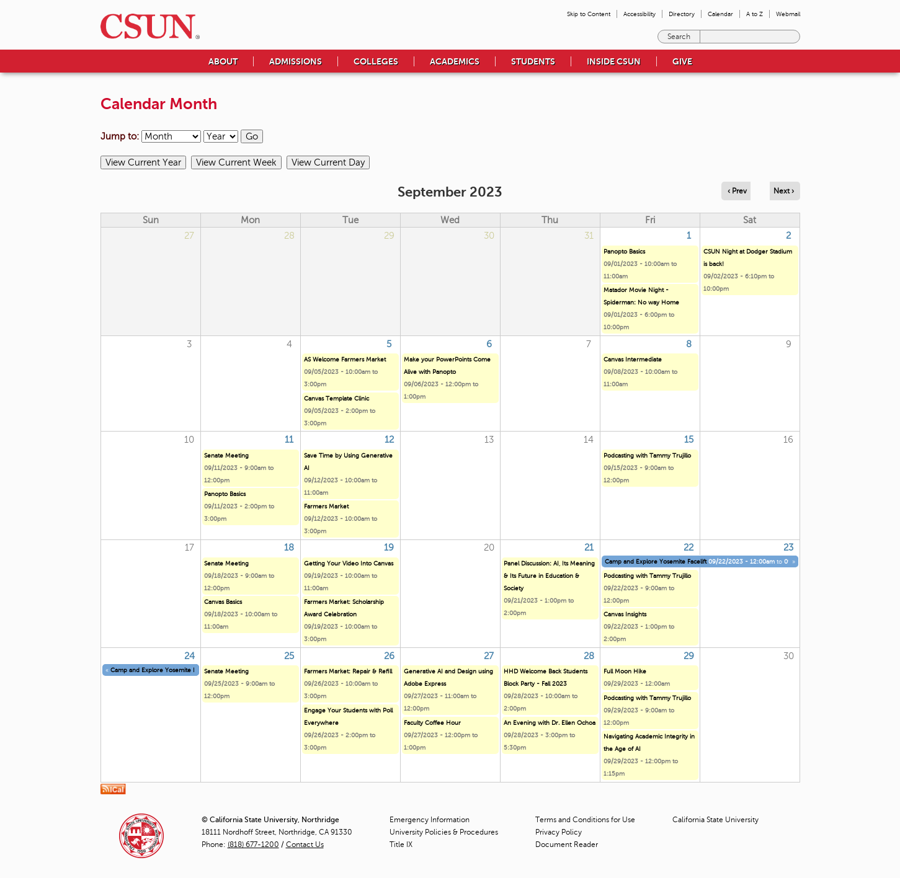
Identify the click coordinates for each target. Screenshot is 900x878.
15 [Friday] (688, 440)
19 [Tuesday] (389, 547)
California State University (715, 819)
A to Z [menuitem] (754, 14)
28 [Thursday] (589, 656)
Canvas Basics (223, 601)
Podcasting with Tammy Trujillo (647, 455)
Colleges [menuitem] (376, 61)
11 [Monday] (289, 440)
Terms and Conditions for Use (585, 819)
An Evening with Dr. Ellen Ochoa (549, 722)
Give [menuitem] (682, 61)
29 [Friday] (689, 656)
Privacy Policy (558, 832)
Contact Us (305, 844)
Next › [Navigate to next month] (783, 191)
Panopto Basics (624, 251)
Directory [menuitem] (682, 14)
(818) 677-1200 (253, 844)
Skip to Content (588, 14)
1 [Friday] (689, 236)
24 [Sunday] (189, 656)
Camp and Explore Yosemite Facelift (655, 561)
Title (401, 844)
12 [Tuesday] (389, 440)
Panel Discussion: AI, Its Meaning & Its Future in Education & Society (549, 576)
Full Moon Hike (625, 671)
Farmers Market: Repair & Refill (348, 671)
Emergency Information (430, 819)
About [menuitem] (223, 61)
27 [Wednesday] (489, 656)
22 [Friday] (688, 547)
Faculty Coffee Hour (432, 722)
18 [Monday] (289, 547)
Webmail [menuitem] (788, 14)
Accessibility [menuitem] (639, 14)
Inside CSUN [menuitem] (614, 61)
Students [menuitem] (533, 61)
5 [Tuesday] (388, 344)
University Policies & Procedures (444, 832)
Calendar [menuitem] (720, 14)
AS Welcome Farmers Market (345, 359)
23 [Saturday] (788, 547)
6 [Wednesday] (489, 344)
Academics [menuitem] (454, 61)
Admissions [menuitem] (295, 61)
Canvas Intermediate (633, 359)
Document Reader (566, 844)
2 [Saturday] (788, 236)
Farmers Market (326, 506)
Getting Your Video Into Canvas (348, 563)
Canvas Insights (625, 614)
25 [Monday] (289, 656)
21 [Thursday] (589, 547)
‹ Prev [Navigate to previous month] (737, 191)
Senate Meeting (226, 455)
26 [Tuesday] (389, 656)
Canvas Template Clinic (336, 398)
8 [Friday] (689, 344)
